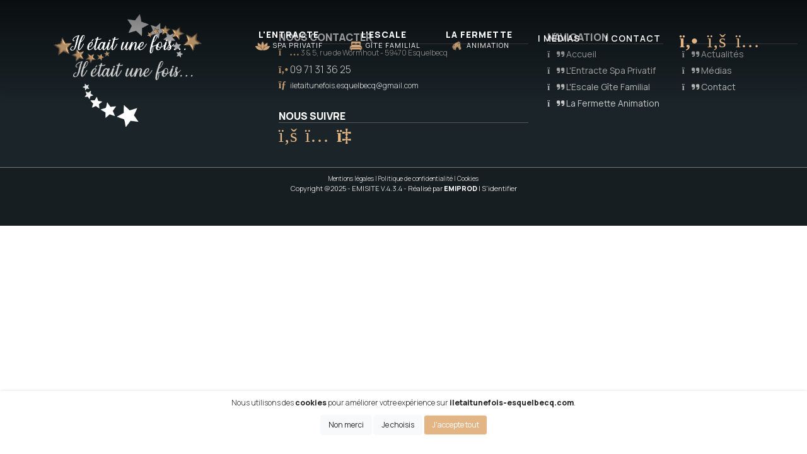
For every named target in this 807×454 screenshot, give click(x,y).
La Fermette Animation (603, 103)
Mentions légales (351, 178)
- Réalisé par (441, 188)
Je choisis (397, 424)
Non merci (346, 424)
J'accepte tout (455, 424)
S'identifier (499, 188)
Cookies (468, 178)
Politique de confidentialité (415, 178)
